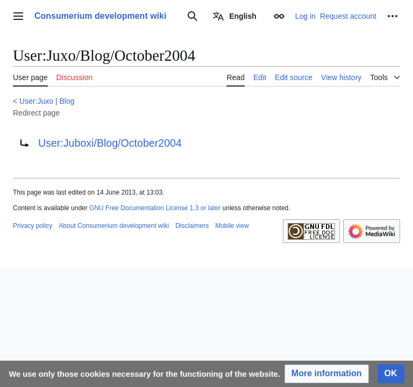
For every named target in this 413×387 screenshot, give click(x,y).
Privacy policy (32, 226)
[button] (326, 373)
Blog (67, 101)
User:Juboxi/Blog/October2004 (110, 143)
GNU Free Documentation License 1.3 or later (154, 208)
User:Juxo (36, 101)
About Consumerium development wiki (114, 226)
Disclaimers (192, 226)
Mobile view (232, 226)
